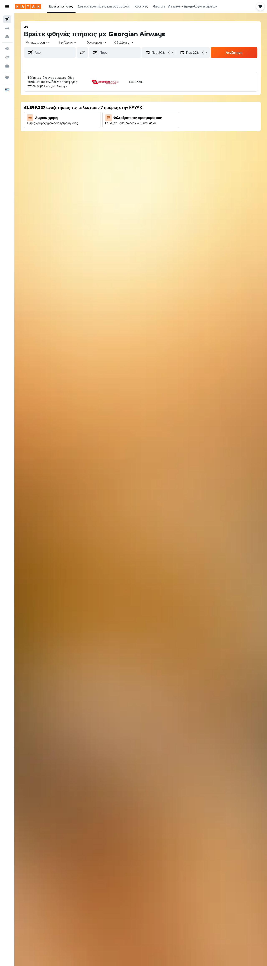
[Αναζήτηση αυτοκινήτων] (7, 36)
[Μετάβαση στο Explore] (7, 48)
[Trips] (7, 78)
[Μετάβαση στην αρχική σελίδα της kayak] (28, 6)
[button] (7, 6)
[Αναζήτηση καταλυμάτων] (7, 28)
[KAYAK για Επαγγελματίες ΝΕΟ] (7, 66)
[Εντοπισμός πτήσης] (7, 57)
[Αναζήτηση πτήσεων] (7, 19)
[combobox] (37, 42)
